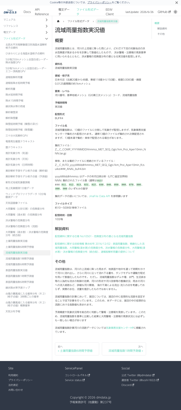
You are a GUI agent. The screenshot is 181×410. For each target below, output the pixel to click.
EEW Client (110, 12)
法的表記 (13, 385)
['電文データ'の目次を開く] (46, 32)
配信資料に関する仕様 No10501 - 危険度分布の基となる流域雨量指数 (94, 236)
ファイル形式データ (88, 12)
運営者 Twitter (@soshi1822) (140, 380)
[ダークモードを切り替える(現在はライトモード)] (175, 12)
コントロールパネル (77, 375)
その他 (161, 34)
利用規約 (13, 375)
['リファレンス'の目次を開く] (46, 26)
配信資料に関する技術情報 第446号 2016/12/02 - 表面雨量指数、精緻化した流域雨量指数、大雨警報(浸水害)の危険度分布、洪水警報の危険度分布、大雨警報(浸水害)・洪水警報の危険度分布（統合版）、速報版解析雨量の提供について (100, 248)
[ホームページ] (58, 21)
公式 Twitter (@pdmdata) (138, 375)
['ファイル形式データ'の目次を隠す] (46, 39)
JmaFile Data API (99, 196)
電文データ (64, 12)
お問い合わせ (15, 390)
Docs (27, 11)
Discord (128, 385)
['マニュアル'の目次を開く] (46, 20)
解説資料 (162, 28)
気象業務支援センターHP (120, 328)
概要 (157, 23)
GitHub (164, 11)
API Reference (42, 12)
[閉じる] (176, 2)
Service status (75, 380)
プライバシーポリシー (99, 2)
